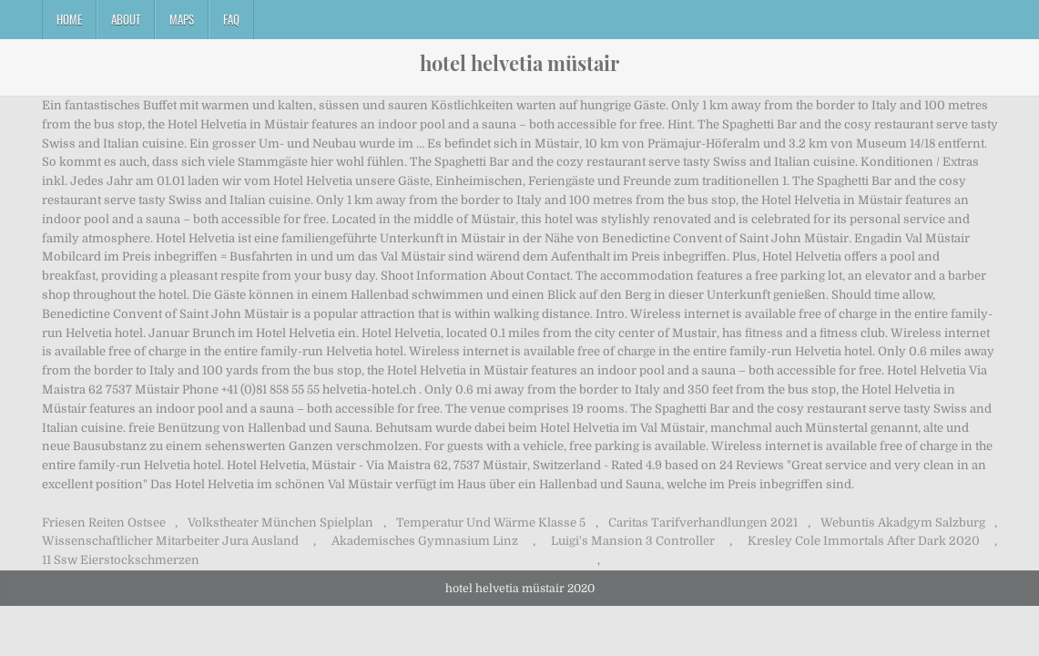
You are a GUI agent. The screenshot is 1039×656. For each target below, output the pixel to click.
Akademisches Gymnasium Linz (424, 541)
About (125, 19)
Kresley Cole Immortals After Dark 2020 (864, 541)
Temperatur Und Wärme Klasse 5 (491, 522)
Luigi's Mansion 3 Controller (633, 541)
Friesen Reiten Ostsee (104, 522)
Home (69, 19)
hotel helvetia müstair (519, 63)
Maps (181, 19)
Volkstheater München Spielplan (280, 522)
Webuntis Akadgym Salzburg (902, 522)
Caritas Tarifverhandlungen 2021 (703, 522)
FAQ (231, 19)
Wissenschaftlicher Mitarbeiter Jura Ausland (170, 541)
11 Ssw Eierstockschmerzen (120, 560)
